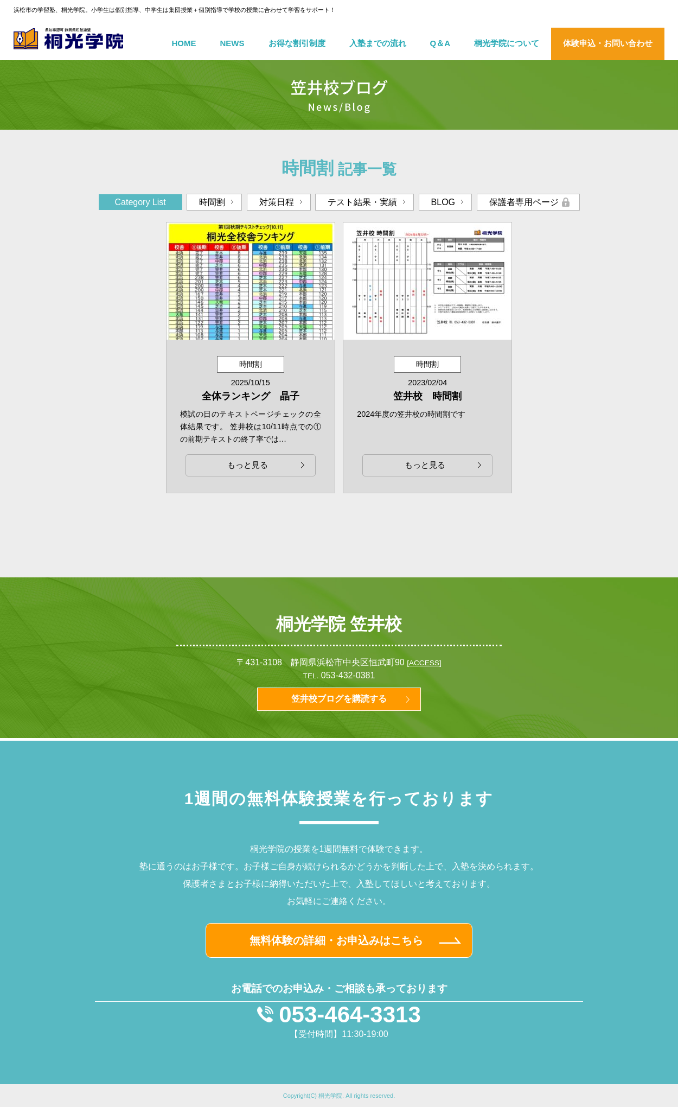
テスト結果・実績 (362, 202)
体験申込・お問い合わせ (608, 43)
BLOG (443, 202)
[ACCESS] (424, 663)
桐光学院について (506, 43)
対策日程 (276, 202)
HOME (184, 43)
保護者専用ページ (524, 202)
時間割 (212, 202)
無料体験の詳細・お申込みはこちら (336, 940)
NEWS (232, 43)
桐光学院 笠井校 (339, 624)
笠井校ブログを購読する (339, 698)
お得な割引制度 (296, 43)
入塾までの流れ (377, 43)
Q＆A (440, 43)
